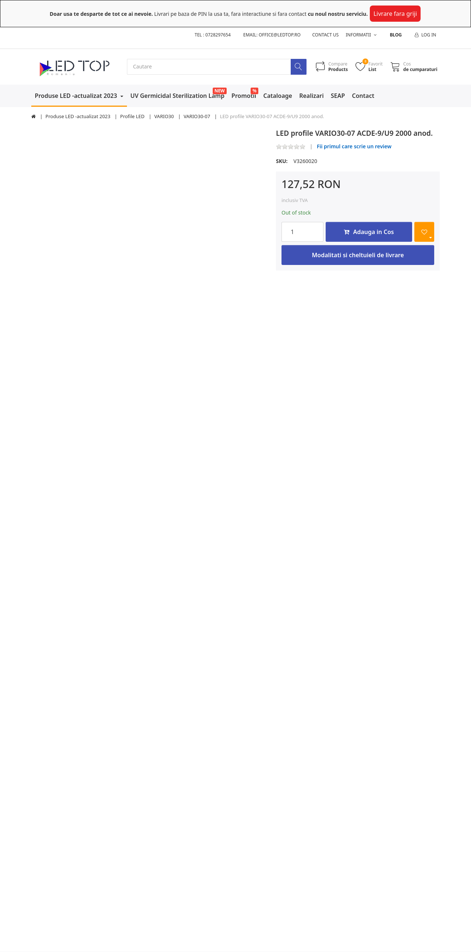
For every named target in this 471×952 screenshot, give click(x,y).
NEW (220, 91)
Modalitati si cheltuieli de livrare (358, 255)
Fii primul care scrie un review (354, 146)
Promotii (243, 96)
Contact (363, 96)
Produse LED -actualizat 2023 (77, 96)
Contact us (325, 35)
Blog (395, 35)
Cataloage (277, 96)
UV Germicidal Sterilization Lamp (177, 96)
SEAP (338, 96)
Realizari (311, 96)
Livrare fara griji (395, 14)
